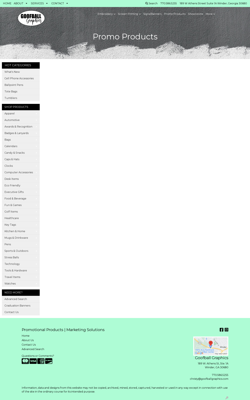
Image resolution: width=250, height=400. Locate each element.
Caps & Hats (11, 159)
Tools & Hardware (15, 270)
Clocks (8, 165)
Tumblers (10, 98)
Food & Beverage (15, 198)
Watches (10, 283)
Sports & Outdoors (16, 250)
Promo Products (174, 13)
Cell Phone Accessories (19, 78)
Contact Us (11, 312)
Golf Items (11, 211)
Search (151, 3)
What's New (12, 71)
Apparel (9, 113)
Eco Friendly (12, 185)
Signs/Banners (152, 13)
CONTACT (57, 3)
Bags (7, 139)
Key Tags (10, 224)
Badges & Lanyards (16, 133)
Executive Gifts (14, 192)
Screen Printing (128, 13)
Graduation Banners (17, 305)
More (209, 13)
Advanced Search (15, 299)
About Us (28, 340)
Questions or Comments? (38, 355)
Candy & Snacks (14, 152)
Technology (12, 263)
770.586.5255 (220, 375)
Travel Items (12, 277)
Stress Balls (11, 257)
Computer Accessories (18, 172)
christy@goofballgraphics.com (209, 378)
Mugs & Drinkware (16, 237)
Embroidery (105, 13)
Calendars (10, 146)
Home (25, 335)
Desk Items (11, 178)
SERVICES (37, 3)
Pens (7, 244)
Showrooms (195, 13)
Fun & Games (13, 205)
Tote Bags (10, 91)
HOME (7, 3)
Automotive (12, 120)
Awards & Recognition (18, 126)
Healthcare (11, 218)
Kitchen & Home (14, 231)
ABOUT (18, 3)
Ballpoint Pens (13, 84)
